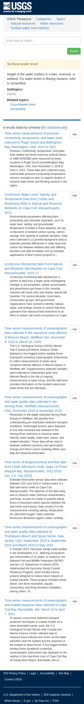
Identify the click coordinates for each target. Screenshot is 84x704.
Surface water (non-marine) (30, 28)
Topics (60, 19)
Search (74, 51)
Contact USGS (13, 679)
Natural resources (23, 23)
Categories (43, 19)
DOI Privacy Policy (14, 673)
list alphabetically (54, 127)
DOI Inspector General (57, 694)
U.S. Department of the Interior (21, 694)
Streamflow (18, 109)
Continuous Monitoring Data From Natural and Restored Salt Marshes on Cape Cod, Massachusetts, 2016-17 (33, 268)
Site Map (63, 673)
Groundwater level (23, 104)
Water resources (51, 23)
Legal (32, 673)
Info (75, 134)
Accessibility (47, 673)
